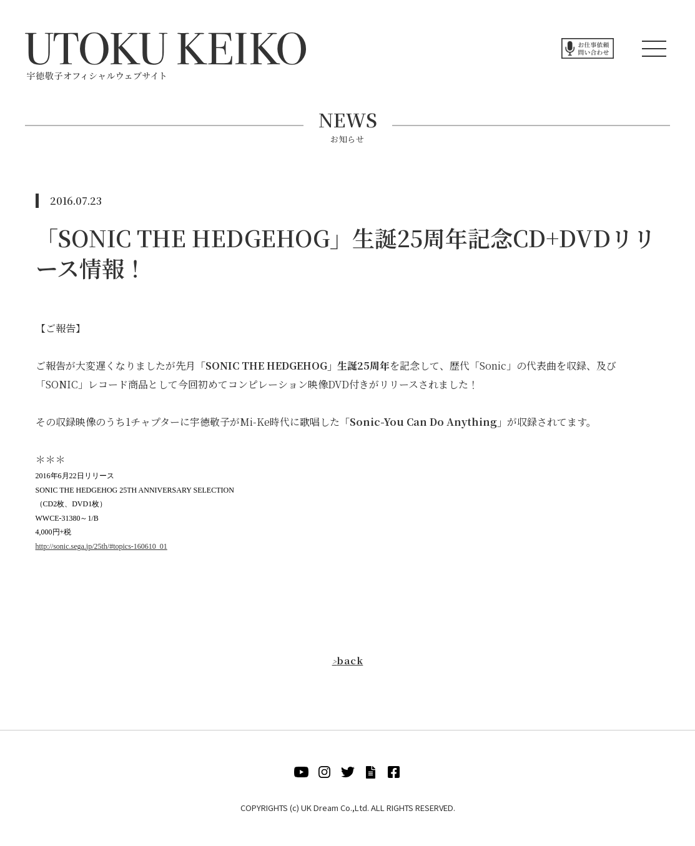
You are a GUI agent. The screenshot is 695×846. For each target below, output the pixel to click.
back (347, 660)
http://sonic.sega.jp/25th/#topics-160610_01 (101, 546)
